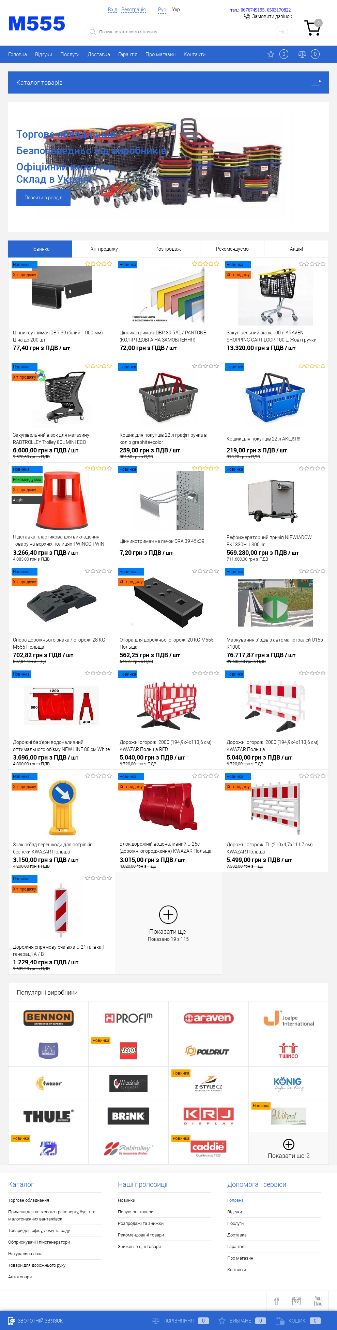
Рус (162, 9)
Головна (17, 54)
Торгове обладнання (28, 1200)
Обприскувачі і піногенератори (39, 1242)
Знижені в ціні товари (139, 1246)
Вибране (242, 1321)
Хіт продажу (104, 249)
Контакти (194, 54)
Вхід (112, 9)
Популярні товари (135, 1211)
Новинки (126, 1200)
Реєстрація (133, 9)
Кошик (298, 1321)
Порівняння (180, 1321)
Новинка (40, 249)
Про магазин (160, 54)
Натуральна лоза (25, 1253)
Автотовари (20, 1276)
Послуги (69, 54)
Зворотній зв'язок (35, 1321)
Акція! (296, 249)
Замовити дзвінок (272, 16)
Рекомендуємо (232, 249)
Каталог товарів (168, 82)
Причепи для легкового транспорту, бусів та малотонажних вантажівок (51, 1215)
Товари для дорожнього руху (36, 1265)
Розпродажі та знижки (141, 1223)
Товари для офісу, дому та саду (39, 1230)
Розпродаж (168, 249)
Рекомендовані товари (141, 1234)
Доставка (99, 54)
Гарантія (127, 54)
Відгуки (43, 54)
